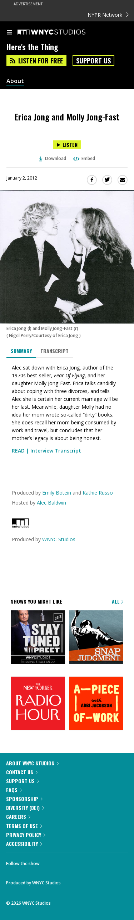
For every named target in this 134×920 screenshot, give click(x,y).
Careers (18, 816)
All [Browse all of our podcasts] (117, 601)
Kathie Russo (98, 492)
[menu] (9, 33)
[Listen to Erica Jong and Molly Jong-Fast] (67, 144)
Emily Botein (56, 492)
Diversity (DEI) (25, 807)
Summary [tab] (21, 351)
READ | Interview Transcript (46, 450)
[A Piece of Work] (96, 704)
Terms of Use (24, 825)
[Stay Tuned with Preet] (38, 638)
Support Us (93, 60)
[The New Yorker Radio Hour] (38, 704)
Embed (83, 158)
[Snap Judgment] (96, 638)
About (15, 81)
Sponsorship (24, 798)
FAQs (14, 790)
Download (52, 158)
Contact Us (22, 772)
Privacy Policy (25, 834)
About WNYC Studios (32, 763)
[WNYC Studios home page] (60, 32)
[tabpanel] (67, 409)
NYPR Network (108, 14)
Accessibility (24, 843)
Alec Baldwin (51, 502)
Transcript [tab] (54, 351)
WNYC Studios (58, 539)
